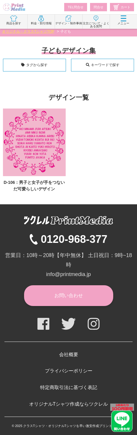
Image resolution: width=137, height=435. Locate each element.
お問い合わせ (68, 295)
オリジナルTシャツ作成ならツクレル (68, 404)
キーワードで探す (105, 65)
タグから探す (37, 65)
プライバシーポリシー (68, 370)
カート (122, 7)
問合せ (98, 7)
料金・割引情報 (41, 20)
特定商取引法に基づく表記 (68, 387)
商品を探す (13, 20)
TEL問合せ (76, 7)
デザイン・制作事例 (68, 20)
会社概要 (68, 354)
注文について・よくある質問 (96, 21)
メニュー (123, 20)
